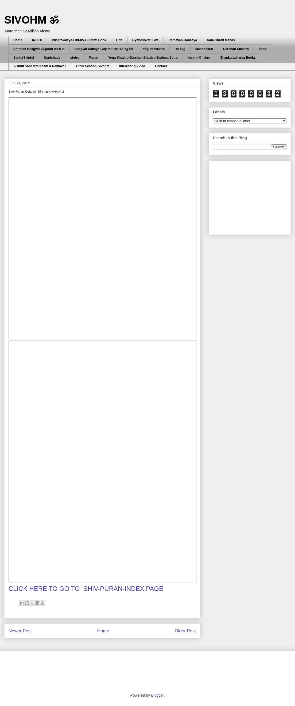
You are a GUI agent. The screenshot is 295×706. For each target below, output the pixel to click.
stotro (74, 57)
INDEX (37, 40)
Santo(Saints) (23, 57)
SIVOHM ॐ (31, 20)
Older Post (185, 630)
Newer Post (20, 630)
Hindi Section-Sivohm (92, 66)
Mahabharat (204, 49)
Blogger (157, 695)
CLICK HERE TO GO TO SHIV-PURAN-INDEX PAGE (86, 588)
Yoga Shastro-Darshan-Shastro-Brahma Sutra (143, 57)
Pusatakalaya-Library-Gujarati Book (79, 40)
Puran (93, 57)
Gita (119, 40)
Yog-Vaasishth (154, 49)
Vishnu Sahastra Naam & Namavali (39, 66)
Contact (161, 66)
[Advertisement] (253, 196)
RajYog (179, 49)
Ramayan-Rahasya (183, 40)
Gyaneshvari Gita (145, 40)
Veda (262, 49)
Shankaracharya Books (238, 57)
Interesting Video (132, 66)
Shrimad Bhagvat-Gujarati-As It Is (38, 49)
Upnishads (52, 57)
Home (17, 40)
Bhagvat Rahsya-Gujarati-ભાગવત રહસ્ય (103, 49)
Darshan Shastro (236, 49)
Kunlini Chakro (199, 57)
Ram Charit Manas (221, 40)
